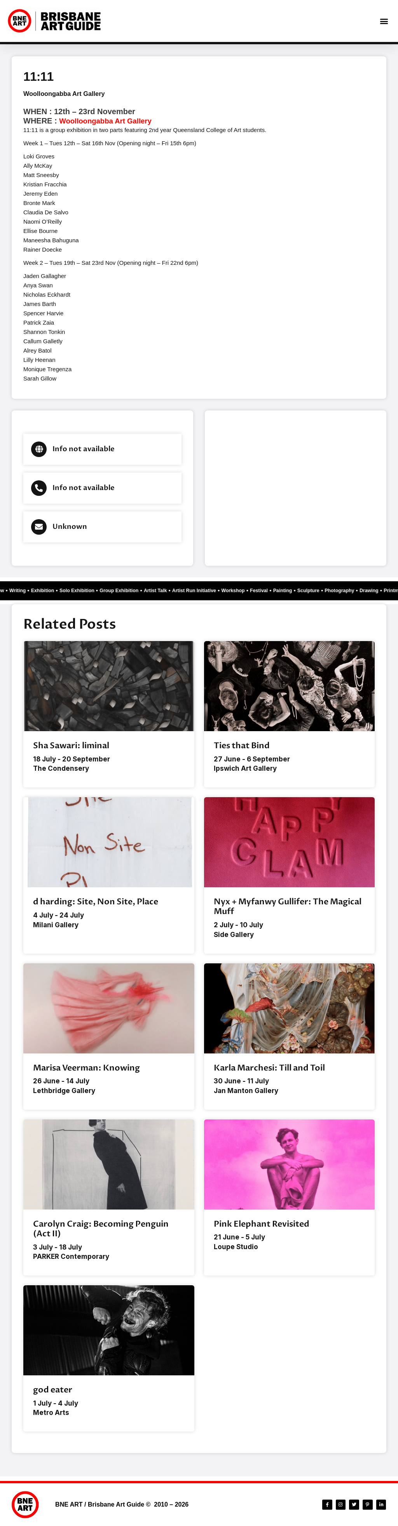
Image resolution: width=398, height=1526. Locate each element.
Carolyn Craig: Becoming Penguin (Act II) (101, 1231)
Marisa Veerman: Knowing (86, 1069)
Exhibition (44, 590)
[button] (383, 21)
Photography (375, 590)
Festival (286, 590)
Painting (312, 590)
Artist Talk (170, 590)
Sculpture (340, 590)
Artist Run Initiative (213, 590)
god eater (52, 1393)
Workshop (257, 590)
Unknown (69, 527)
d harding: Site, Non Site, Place (95, 902)
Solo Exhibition (83, 590)
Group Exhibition (130, 590)
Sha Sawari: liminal (71, 745)
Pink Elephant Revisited (261, 1226)
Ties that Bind (242, 745)
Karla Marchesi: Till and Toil (269, 1069)
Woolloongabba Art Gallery (68, 93)
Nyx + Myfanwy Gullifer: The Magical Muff (287, 907)
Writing (16, 590)
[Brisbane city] (295, 488)
